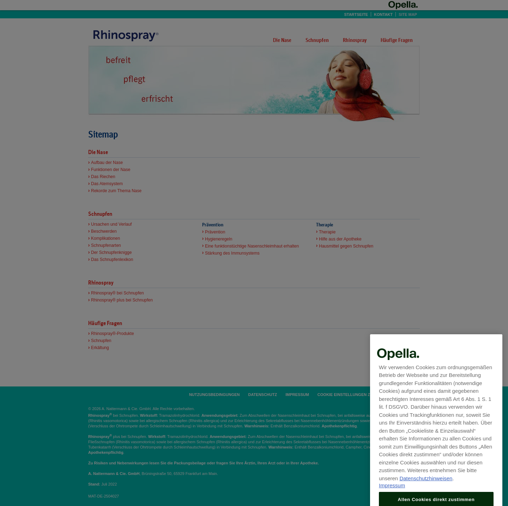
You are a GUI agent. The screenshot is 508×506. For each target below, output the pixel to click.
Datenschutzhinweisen (425, 492)
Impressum (392, 499)
